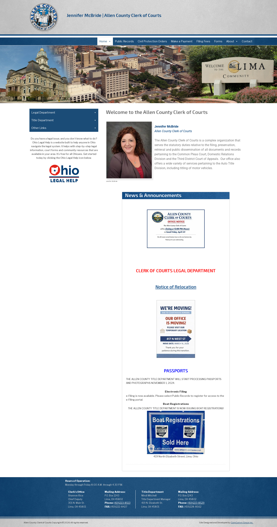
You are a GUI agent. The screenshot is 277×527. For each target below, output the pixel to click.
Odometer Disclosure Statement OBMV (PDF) (63, 336)
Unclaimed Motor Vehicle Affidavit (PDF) (59, 302)
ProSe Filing (39, 384)
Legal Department (63, 112)
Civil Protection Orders (152, 41)
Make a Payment (182, 41)
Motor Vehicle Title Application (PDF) (56, 322)
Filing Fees (203, 41)
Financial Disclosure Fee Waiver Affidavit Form (63, 146)
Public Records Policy (44, 364)
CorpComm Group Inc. (242, 522)
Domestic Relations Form (49, 173)
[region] (138, 74)
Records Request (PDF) (46, 357)
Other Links (63, 350)
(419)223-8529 (196, 502)
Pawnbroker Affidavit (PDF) (50, 309)
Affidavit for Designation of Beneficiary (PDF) (62, 289)
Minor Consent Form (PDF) (50, 329)
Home (105, 41)
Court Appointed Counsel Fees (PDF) (57, 200)
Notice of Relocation (175, 287)
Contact (247, 41)
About (232, 41)
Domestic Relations (44, 241)
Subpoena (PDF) (43, 227)
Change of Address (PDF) (49, 153)
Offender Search (42, 391)
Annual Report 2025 (44, 370)
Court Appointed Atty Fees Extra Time (57, 207)
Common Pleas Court (45, 247)
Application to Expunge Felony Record (57, 180)
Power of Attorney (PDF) (49, 282)
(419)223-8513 (122, 502)
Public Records (124, 41)
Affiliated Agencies (43, 377)
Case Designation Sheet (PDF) (53, 167)
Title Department (63, 262)
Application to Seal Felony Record (54, 187)
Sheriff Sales (39, 397)
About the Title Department (49, 269)
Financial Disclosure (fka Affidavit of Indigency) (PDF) (63, 137)
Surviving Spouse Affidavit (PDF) (54, 316)
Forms (218, 41)
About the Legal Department (50, 119)
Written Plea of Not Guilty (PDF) (53, 193)
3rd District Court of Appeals (49, 254)
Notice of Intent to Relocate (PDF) (55, 160)
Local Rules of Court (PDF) (48, 234)
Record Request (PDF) (47, 220)
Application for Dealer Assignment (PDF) (59, 295)
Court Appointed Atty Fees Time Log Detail (61, 214)
